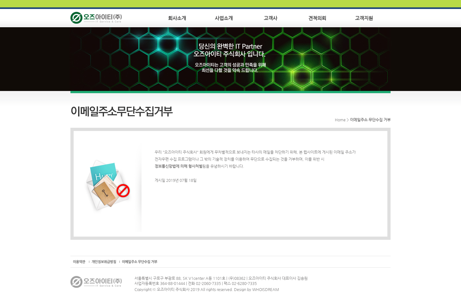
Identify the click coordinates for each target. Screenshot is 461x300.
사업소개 (224, 18)
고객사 (270, 18)
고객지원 (364, 18)
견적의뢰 (317, 18)
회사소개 (177, 18)
